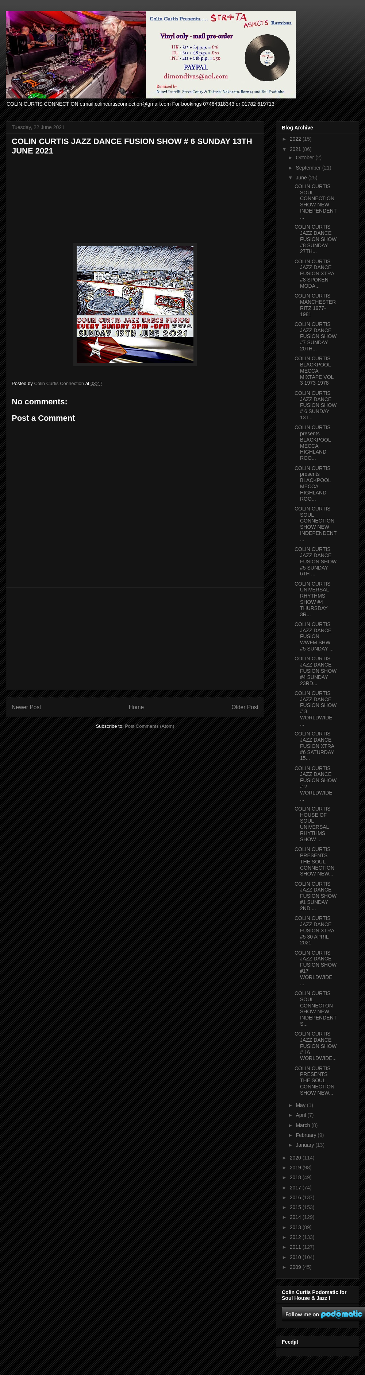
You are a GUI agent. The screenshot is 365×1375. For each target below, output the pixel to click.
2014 (296, 1217)
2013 (296, 1227)
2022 (296, 139)
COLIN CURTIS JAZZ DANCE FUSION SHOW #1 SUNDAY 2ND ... (316, 896)
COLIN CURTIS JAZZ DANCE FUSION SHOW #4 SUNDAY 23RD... (316, 671)
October (305, 157)
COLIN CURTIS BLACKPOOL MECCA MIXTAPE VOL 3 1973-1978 (314, 371)
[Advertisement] (135, 638)
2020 (296, 1158)
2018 (296, 1177)
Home (136, 707)
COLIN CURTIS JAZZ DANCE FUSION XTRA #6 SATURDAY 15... (314, 746)
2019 (296, 1167)
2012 (296, 1237)
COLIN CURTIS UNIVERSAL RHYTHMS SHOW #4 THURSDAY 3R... (313, 599)
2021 (296, 149)
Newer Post (26, 707)
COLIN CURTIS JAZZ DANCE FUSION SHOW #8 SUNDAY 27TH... (316, 239)
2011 (296, 1247)
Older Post (244, 707)
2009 (296, 1267)
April (301, 1115)
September (309, 168)
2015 (296, 1207)
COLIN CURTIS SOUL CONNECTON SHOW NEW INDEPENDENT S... (316, 1008)
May (301, 1105)
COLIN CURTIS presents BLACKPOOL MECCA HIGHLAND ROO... (313, 442)
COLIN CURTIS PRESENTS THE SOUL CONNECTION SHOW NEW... (314, 861)
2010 (296, 1257)
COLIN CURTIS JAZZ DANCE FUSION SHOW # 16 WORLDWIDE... (316, 1046)
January (305, 1145)
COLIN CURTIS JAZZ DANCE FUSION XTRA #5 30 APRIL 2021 (314, 930)
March (303, 1125)
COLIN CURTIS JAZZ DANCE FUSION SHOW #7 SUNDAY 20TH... (316, 336)
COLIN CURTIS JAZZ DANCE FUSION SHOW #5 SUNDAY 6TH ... (316, 561)
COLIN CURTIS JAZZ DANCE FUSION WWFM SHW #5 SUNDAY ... (314, 636)
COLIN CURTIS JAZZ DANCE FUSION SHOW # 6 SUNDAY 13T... (316, 405)
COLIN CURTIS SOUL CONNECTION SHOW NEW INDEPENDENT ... (316, 201)
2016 (296, 1197)
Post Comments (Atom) (149, 726)
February (307, 1135)
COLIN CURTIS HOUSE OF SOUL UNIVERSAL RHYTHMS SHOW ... (313, 824)
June (302, 177)
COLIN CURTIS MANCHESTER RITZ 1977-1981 (315, 305)
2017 (296, 1187)
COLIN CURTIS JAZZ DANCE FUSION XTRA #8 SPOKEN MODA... (314, 274)
